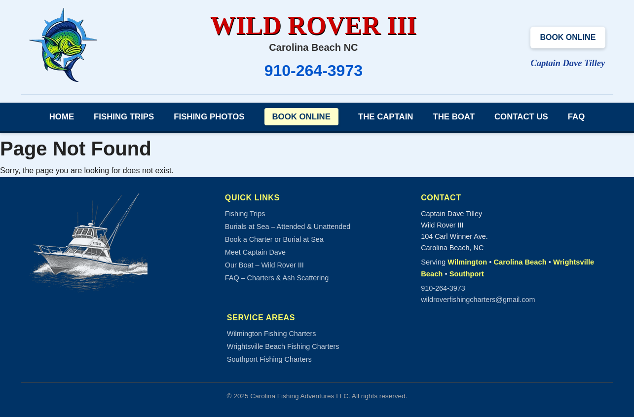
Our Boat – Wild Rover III (264, 265)
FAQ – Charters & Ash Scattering (277, 278)
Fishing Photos (209, 116)
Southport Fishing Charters (269, 359)
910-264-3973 (313, 70)
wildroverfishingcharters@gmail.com (478, 299)
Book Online (568, 37)
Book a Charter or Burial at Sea (274, 239)
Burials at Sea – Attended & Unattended (287, 226)
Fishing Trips (124, 116)
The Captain (385, 116)
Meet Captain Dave (255, 252)
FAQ (576, 116)
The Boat (454, 116)
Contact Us (521, 116)
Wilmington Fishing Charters (271, 334)
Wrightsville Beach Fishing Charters (283, 346)
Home (61, 116)
